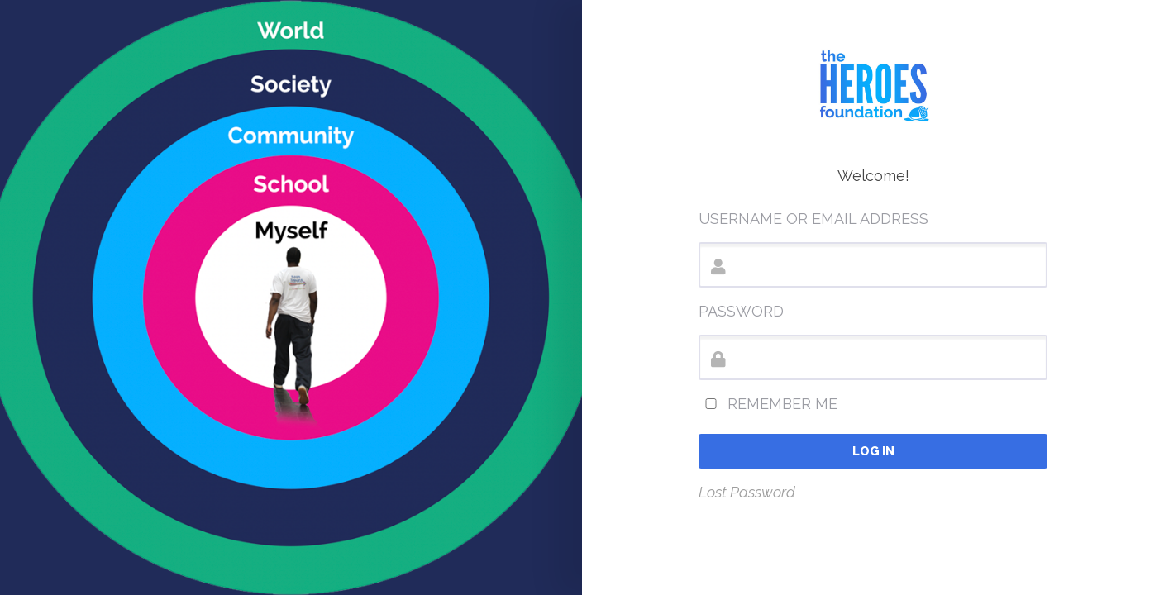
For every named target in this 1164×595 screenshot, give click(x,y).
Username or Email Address (813, 218)
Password (741, 311)
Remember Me (768, 403)
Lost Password (747, 492)
